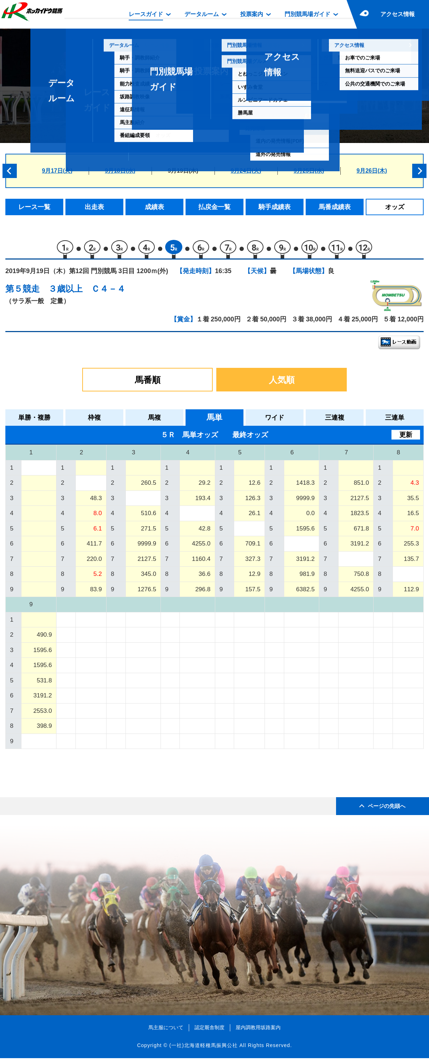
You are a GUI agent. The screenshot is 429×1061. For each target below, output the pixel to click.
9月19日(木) (183, 171)
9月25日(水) (309, 171)
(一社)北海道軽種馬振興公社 (203, 1048)
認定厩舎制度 (209, 1030)
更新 (405, 437)
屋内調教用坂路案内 (258, 1030)
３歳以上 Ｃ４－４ (86, 291)
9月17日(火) (57, 171)
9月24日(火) (246, 171)
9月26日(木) (371, 171)
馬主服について (165, 1030)
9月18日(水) (120, 171)
